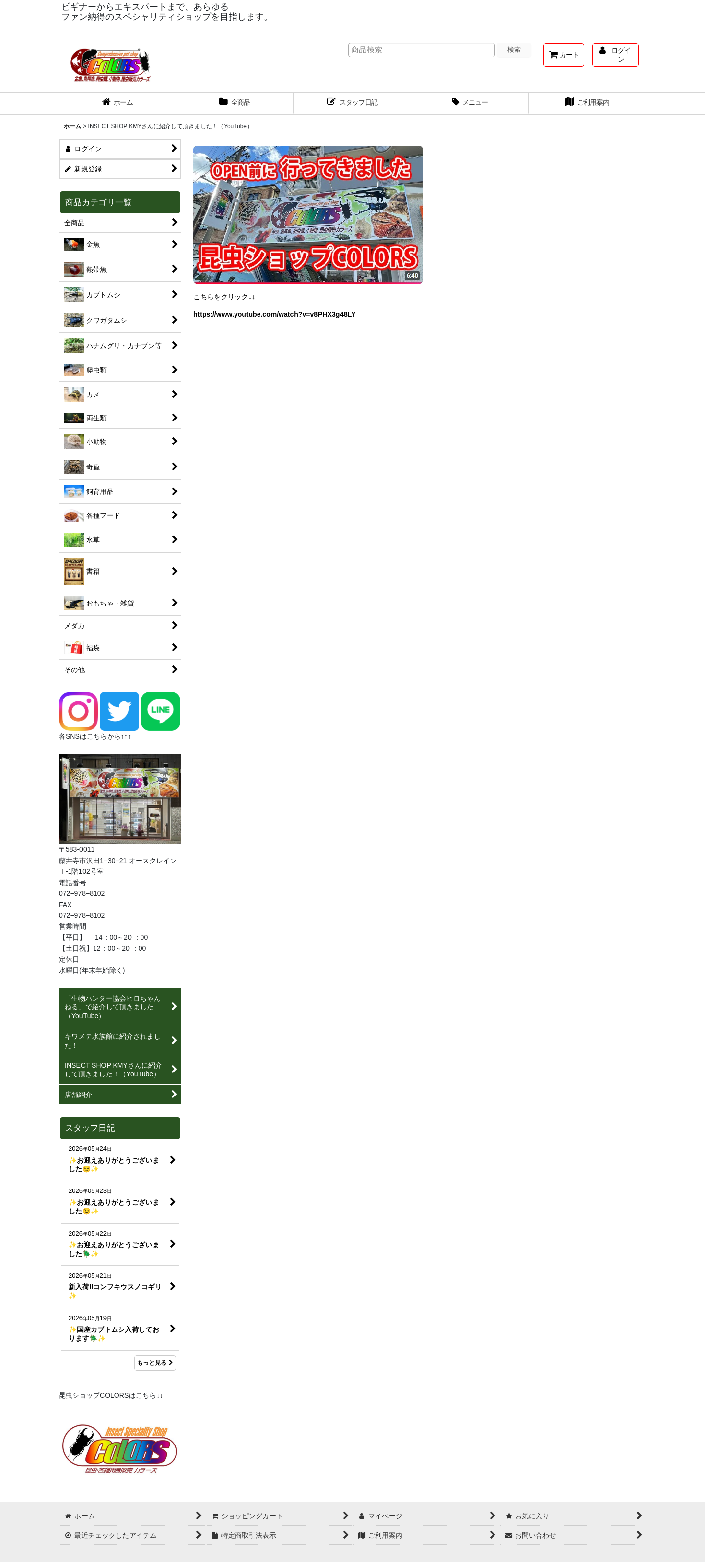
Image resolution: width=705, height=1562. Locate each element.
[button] (470, 103)
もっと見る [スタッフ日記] (155, 1362)
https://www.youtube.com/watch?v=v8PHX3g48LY (274, 314)
